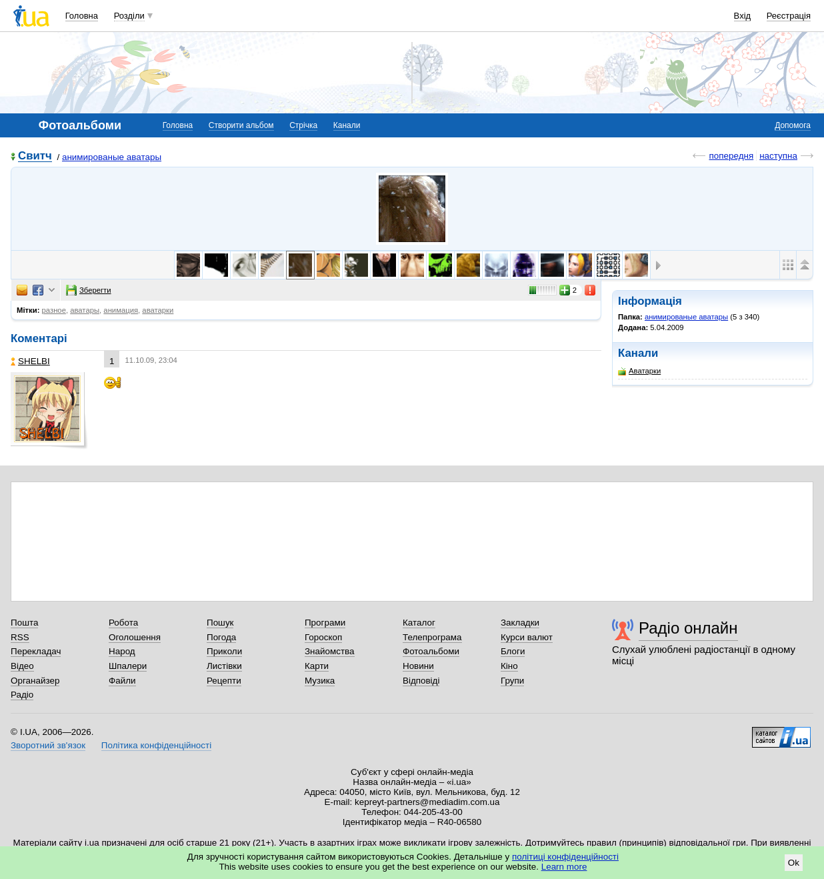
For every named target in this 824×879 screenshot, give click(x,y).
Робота (123, 623)
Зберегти (88, 290)
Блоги (513, 651)
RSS (20, 637)
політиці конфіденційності (565, 857)
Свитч (35, 156)
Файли (122, 681)
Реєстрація (789, 16)
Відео (22, 666)
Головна (81, 16)
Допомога (793, 125)
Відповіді (421, 681)
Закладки (520, 623)
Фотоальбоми (431, 651)
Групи (512, 681)
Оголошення (135, 637)
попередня (731, 156)
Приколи (224, 651)
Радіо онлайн (688, 628)
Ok (793, 863)
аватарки (157, 310)
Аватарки (639, 371)
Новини (418, 666)
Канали (347, 125)
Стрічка (303, 125)
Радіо (22, 695)
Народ (122, 651)
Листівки (224, 666)
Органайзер (35, 681)
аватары (84, 310)
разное (54, 310)
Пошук (220, 623)
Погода (221, 637)
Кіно (509, 666)
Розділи (129, 16)
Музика (320, 681)
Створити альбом (241, 125)
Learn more (564, 867)
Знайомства (330, 651)
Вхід (742, 16)
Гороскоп (323, 637)
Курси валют (527, 637)
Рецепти (224, 681)
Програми (325, 623)
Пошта (24, 623)
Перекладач (36, 651)
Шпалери (128, 666)
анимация (120, 310)
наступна (778, 156)
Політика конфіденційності (156, 745)
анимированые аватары (111, 157)
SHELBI (30, 361)
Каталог (419, 623)
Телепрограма (432, 637)
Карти (317, 666)
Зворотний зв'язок (48, 745)
